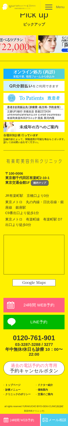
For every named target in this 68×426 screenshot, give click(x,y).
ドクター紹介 (45, 384)
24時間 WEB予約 (39, 305)
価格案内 (43, 389)
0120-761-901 (34, 338)
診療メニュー (12, 389)
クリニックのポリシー (18, 394)
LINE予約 (39, 322)
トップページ (12, 384)
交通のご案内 (45, 394)
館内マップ (39, 182)
